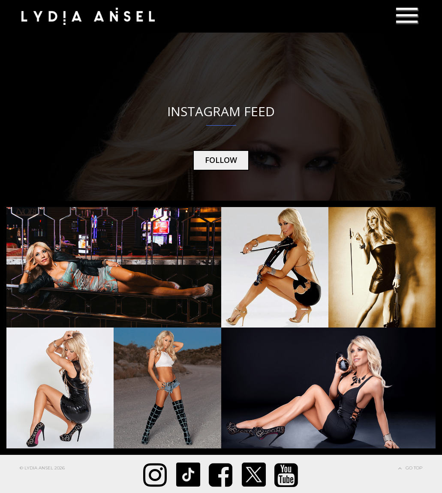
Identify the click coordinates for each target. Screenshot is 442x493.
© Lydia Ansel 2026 (42, 468)
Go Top (414, 468)
